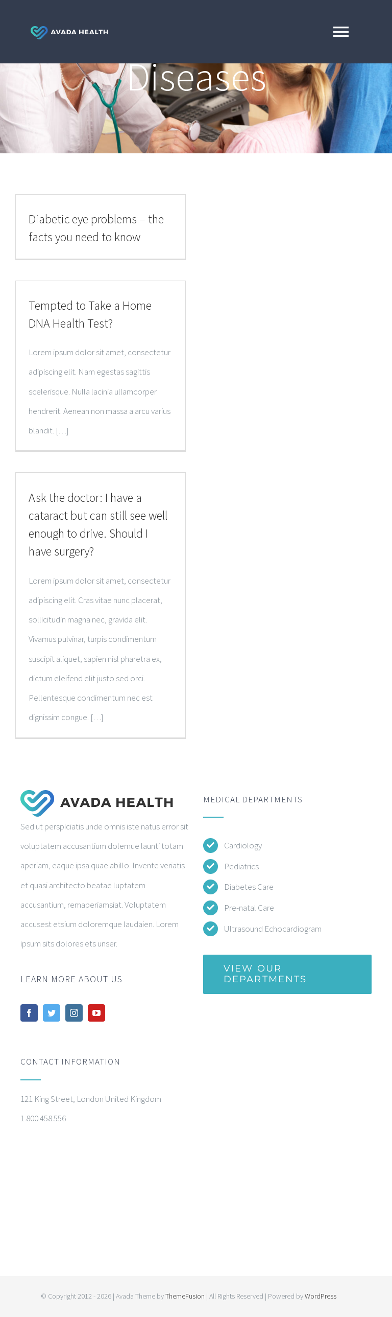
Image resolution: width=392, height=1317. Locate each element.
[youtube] (96, 1013)
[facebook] (29, 1013)
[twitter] (51, 1013)
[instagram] (74, 1013)
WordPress (320, 1296)
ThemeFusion (185, 1296)
